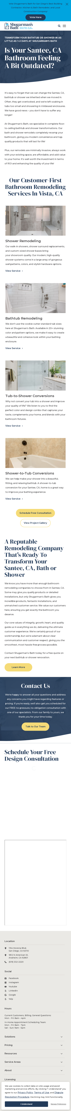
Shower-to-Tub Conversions (29, 473)
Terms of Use (41, 1092)
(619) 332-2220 (16, 962)
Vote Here (36, 17)
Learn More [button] (18, 667)
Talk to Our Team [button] (35, 726)
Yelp (11, 999)
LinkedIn (13, 990)
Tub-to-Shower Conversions (29, 396)
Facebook (14, 978)
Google (12, 995)
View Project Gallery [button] (35, 523)
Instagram (14, 982)
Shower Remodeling (23, 241)
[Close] (67, 4)
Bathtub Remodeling (23, 318)
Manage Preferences (58, 1104)
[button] (59, 26)
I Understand (26, 1104)
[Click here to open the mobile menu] (64, 26)
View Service (13, 271)
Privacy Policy (25, 1092)
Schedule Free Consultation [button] (35, 513)
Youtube (13, 986)
